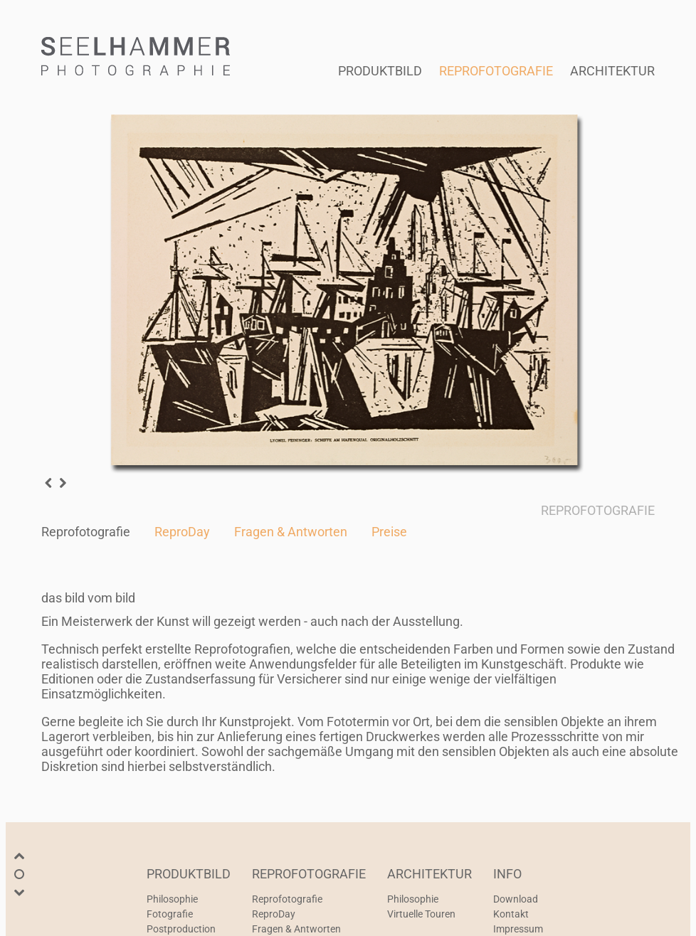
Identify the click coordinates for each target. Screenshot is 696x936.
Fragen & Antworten (290, 531)
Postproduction (181, 929)
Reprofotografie (85, 531)
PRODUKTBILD (380, 70)
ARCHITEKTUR (612, 70)
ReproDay (182, 531)
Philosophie (172, 899)
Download (515, 899)
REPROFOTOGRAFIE (496, 70)
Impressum (518, 929)
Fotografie (170, 914)
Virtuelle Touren (421, 914)
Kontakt (511, 914)
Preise (389, 531)
